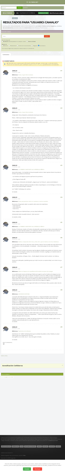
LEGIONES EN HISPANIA (24, 294)
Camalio (14, 71)
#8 (61, 290)
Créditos (39, 446)
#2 (61, 108)
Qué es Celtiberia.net (6, 446)
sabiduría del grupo (37, 64)
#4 (61, 197)
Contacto (58, 446)
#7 (61, 267)
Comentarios (6, 54)
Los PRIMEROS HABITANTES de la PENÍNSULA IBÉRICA (31, 169)
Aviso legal (45, 446)
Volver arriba (4, 355)
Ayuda (21, 446)
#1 (61, 70)
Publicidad (52, 446)
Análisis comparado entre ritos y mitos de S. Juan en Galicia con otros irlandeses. (38, 241)
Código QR (15, 18)
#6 (61, 237)
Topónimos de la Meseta (24, 331)
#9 (61, 327)
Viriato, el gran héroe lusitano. (25, 74)
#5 (61, 222)
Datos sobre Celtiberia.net (30, 446)
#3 (61, 165)
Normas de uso (15, 446)
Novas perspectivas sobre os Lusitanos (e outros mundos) (33, 201)
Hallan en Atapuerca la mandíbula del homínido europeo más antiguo (35, 271)
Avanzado (25, 7)
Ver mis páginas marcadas (7, 377)
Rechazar (37, 469)
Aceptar (27, 469)
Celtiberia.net (32, 2)
